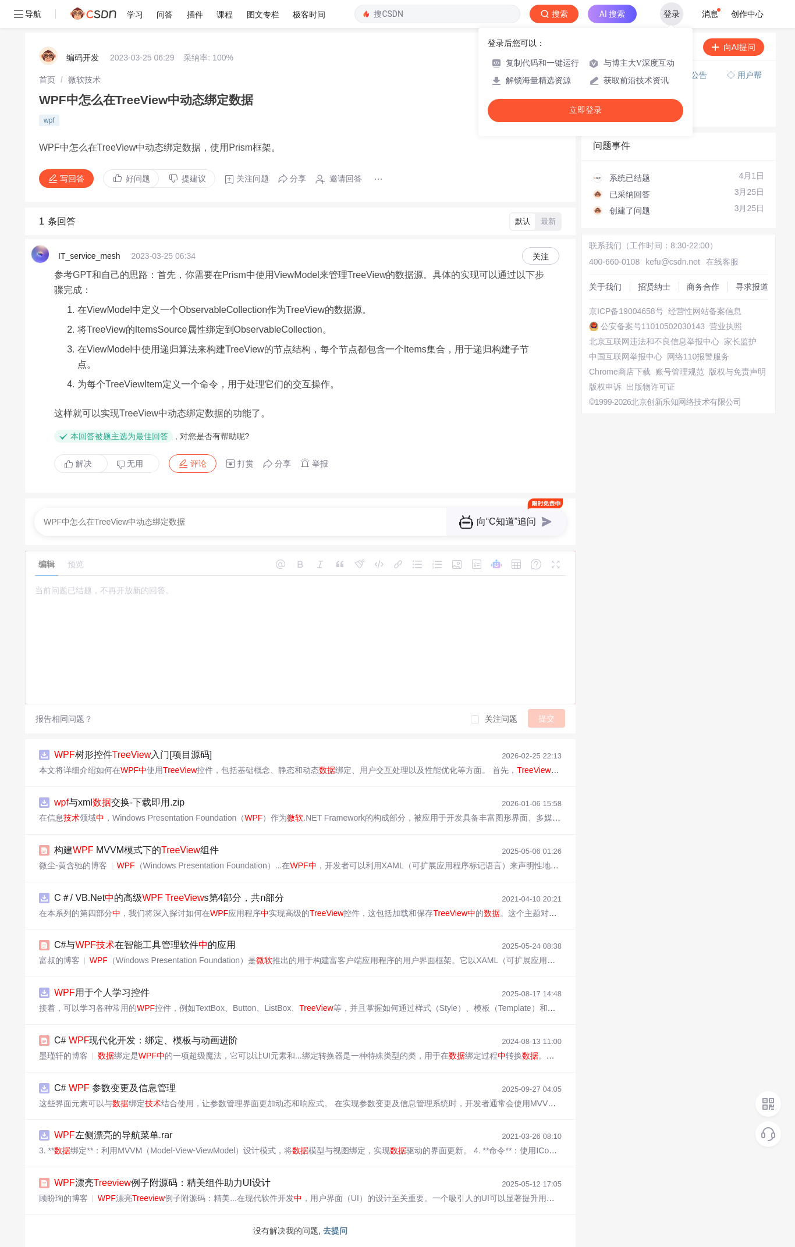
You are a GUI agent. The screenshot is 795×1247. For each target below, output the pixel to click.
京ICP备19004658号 (626, 311)
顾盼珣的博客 (63, 1198)
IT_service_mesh (89, 256)
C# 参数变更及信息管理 (115, 1088)
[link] (47, 79)
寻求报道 (752, 286)
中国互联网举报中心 (625, 356)
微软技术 (84, 79)
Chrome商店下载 (620, 371)
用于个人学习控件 (102, 992)
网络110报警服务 (698, 356)
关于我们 (605, 286)
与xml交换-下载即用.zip (119, 802)
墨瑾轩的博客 (63, 1055)
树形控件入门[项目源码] (133, 755)
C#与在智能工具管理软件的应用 (145, 945)
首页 (47, 79)
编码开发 (82, 57)
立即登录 (585, 110)
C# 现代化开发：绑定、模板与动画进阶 (146, 1040)
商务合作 (703, 286)
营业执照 (725, 326)
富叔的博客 (59, 960)
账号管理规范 (679, 371)
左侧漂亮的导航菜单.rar (113, 1135)
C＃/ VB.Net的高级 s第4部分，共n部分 (169, 898)
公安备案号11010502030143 (653, 326)
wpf (49, 120)
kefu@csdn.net (672, 261)
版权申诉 (605, 386)
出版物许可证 (650, 386)
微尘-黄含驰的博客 (73, 865)
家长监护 (740, 341)
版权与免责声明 (737, 371)
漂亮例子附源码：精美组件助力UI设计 (162, 1183)
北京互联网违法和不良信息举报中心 (654, 341)
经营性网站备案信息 (704, 311)
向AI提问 (733, 47)
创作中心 (747, 14)
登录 (671, 14)
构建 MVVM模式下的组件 (136, 850)
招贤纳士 (654, 286)
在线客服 (722, 261)
